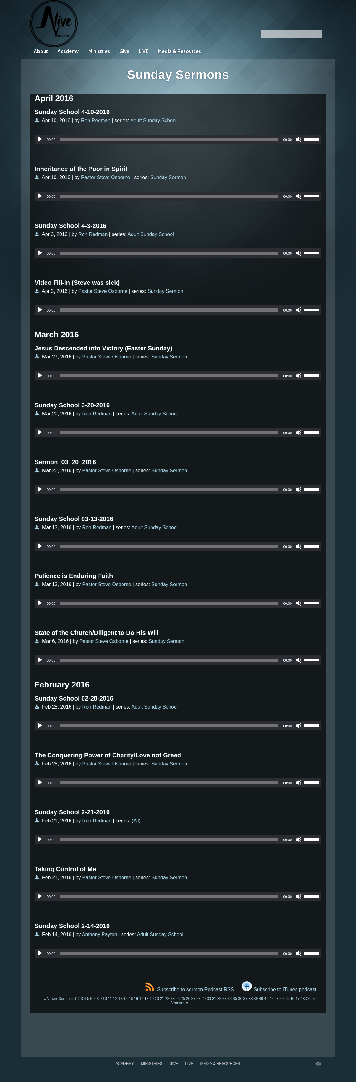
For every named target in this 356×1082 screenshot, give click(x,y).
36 (240, 998)
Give (124, 51)
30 (209, 998)
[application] (178, 139)
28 (198, 998)
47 (297, 998)
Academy (68, 51)
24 (178, 998)
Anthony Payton (99, 934)
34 (230, 998)
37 (245, 998)
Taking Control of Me (65, 869)
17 (141, 998)
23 (173, 998)
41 (266, 998)
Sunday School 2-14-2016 (72, 925)
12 (115, 998)
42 (271, 998)
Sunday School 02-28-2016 (74, 698)
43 (277, 998)
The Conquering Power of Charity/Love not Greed (108, 755)
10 (105, 998)
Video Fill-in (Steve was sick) (77, 282)
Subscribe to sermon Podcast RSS (189, 989)
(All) (136, 820)
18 (146, 998)
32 (219, 998)
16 (136, 998)
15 (131, 998)
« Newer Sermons (59, 998)
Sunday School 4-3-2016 (70, 225)
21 (162, 998)
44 (282, 998)
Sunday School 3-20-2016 (72, 405)
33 (225, 998)
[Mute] (299, 139)
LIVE (143, 51)
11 (110, 998)
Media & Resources (179, 51)
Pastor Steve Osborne (105, 177)
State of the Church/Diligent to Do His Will (97, 632)
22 (167, 998)
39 (256, 998)
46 (292, 998)
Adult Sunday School (153, 120)
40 (261, 998)
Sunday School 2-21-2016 (72, 812)
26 (188, 998)
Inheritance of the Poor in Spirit (81, 168)
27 (193, 998)
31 (214, 998)
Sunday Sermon (168, 177)
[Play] (40, 139)
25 (183, 998)
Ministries (99, 51)
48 (303, 998)
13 (120, 998)
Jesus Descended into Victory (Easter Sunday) (103, 348)
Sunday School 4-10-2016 (72, 112)
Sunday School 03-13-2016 (74, 519)
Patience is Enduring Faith (74, 575)
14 (125, 998)
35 (235, 998)
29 (204, 998)
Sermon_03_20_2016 (65, 462)
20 (157, 998)
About (41, 51)
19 (152, 998)
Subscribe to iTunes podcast (279, 989)
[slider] (169, 139)
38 (250, 998)
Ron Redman (95, 120)
